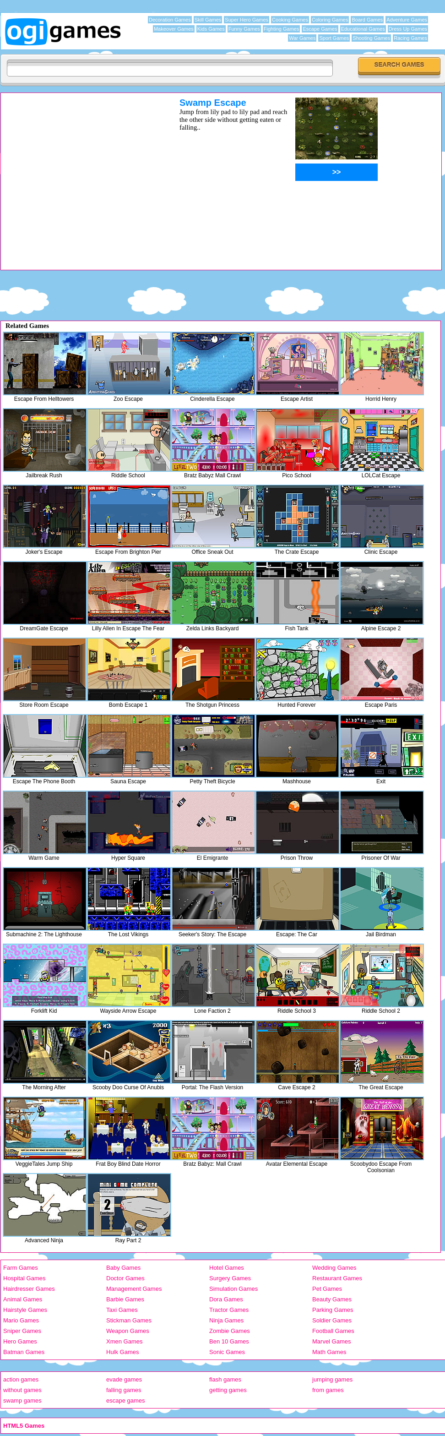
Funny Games (244, 29)
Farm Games (20, 1267)
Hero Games (20, 1341)
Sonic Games (227, 1352)
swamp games (22, 1400)
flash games (225, 1379)
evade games (124, 1379)
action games (20, 1379)
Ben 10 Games (229, 1341)
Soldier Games (332, 1320)
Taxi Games (122, 1309)
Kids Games (211, 29)
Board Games (367, 19)
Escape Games (320, 29)
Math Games (329, 1352)
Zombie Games (229, 1330)
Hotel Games (226, 1267)
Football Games (333, 1330)
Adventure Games (406, 19)
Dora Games (226, 1299)
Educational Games (363, 29)
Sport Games (334, 38)
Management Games (134, 1288)
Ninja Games (226, 1320)
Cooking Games (290, 19)
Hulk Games (122, 1352)
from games (328, 1390)
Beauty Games (332, 1299)
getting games (228, 1390)
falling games (123, 1390)
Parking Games (332, 1309)
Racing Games (410, 38)
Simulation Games (233, 1288)
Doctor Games (125, 1278)
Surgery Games (230, 1278)
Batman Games (23, 1352)
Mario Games (21, 1320)
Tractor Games (229, 1309)
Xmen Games (124, 1341)
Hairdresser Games (29, 1288)
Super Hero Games (246, 19)
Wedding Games (334, 1267)
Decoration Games (170, 19)
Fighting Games (281, 29)
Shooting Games (371, 38)
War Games (302, 38)
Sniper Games (22, 1330)
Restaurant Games (337, 1278)
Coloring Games (330, 19)
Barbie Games (125, 1299)
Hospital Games (24, 1278)
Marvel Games (331, 1341)
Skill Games (208, 19)
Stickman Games (129, 1320)
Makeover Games (174, 29)
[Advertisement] (86, 183)
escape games (125, 1400)
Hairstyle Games (25, 1309)
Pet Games (327, 1288)
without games (22, 1390)
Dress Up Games (408, 29)
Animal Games (22, 1299)
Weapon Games (127, 1330)
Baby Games (123, 1267)
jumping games (332, 1379)
